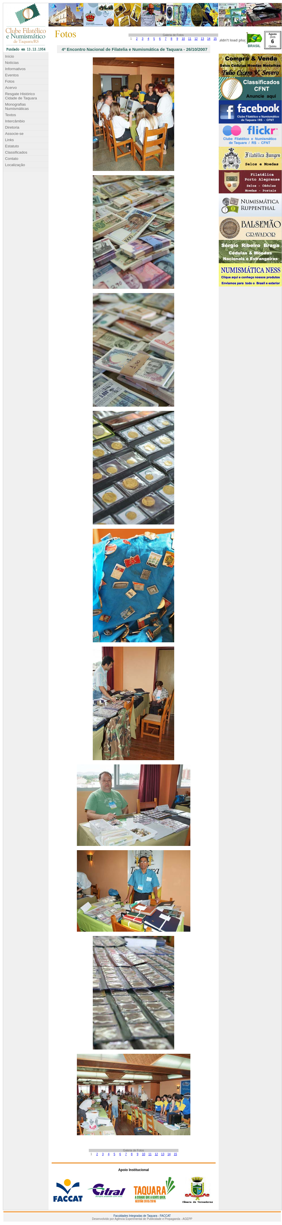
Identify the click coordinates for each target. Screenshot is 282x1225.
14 (208, 38)
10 (183, 38)
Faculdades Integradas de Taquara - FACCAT (142, 1215)
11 (189, 38)
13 (202, 38)
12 (195, 38)
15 (215, 38)
